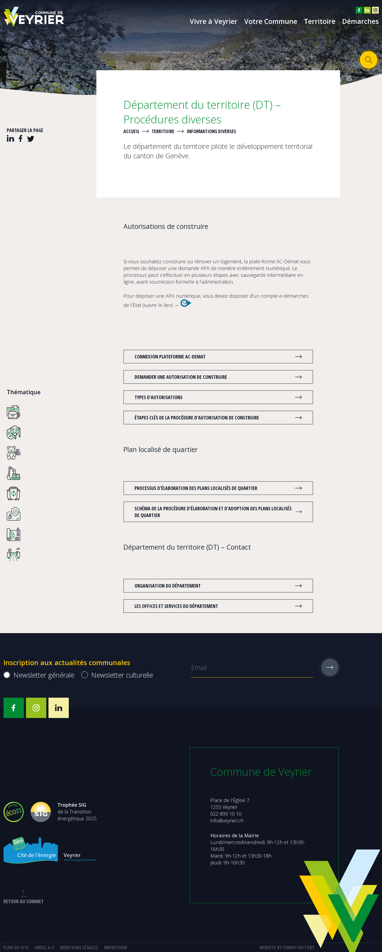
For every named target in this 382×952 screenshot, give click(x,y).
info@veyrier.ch (226, 820)
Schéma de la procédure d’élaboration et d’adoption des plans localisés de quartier (212, 511)
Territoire (319, 21)
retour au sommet (29, 897)
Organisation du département (212, 585)
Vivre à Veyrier (213, 21)
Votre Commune (270, 21)
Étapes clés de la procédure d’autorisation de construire (212, 417)
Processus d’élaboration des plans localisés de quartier (212, 488)
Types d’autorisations (212, 397)
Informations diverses (211, 131)
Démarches (360, 21)
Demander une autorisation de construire (212, 377)
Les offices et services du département (212, 606)
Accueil (131, 131)
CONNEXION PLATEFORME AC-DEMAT (212, 356)
